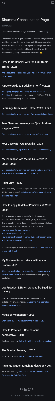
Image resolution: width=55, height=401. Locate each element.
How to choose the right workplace (16, 230)
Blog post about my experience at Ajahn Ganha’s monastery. (26, 150)
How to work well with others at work (17, 240)
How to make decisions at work (15, 233)
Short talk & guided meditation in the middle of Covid (23, 321)
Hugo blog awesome (36, 395)
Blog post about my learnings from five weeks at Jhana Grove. (27, 114)
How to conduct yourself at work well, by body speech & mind (27, 237)
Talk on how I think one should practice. (35, 341)
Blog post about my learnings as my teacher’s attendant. (25, 134)
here (45, 31)
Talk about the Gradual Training (32, 356)
